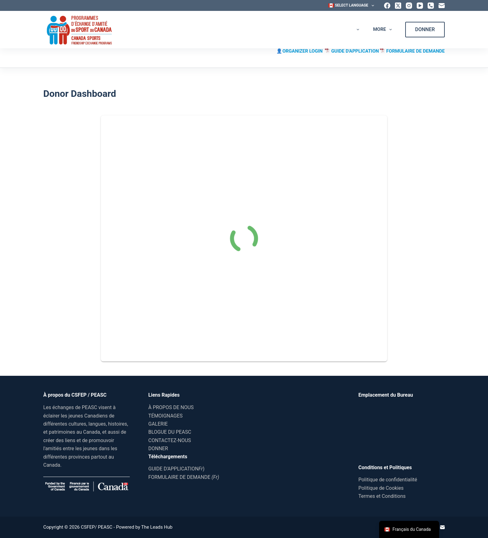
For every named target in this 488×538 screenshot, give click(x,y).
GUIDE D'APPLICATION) (176, 469)
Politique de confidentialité (388, 480)
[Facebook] (387, 5)
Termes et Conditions (382, 496)
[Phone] (431, 5)
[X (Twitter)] (398, 5)
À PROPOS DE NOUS (197, 29)
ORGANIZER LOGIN (303, 51)
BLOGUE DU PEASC (338, 29)
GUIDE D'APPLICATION (355, 51)
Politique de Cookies (381, 488)
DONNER (425, 29)
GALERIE (293, 29)
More (384, 29)
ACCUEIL (153, 29)
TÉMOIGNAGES (250, 29)
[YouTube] (420, 5)
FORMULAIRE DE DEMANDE (415, 51)
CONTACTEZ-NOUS (169, 440)
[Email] (442, 5)
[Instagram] (409, 5)
